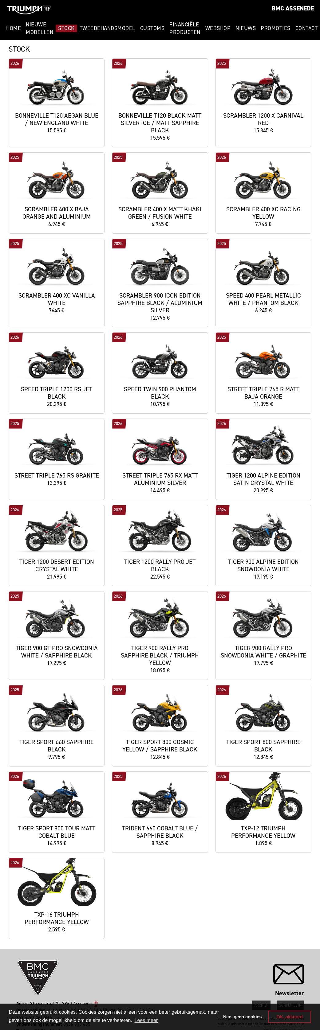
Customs (152, 28)
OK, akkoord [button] (289, 1016)
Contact (306, 28)
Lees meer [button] (146, 1020)
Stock (66, 28)
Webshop (218, 28)
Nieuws (245, 28)
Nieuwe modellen (39, 28)
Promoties (275, 28)
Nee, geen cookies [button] (242, 1016)
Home (13, 28)
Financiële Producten (184, 28)
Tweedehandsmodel (107, 28)
